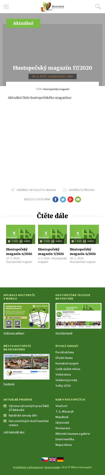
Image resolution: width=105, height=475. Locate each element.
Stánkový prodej (66, 380)
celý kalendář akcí (13, 432)
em (78, 199)
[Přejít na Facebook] (26, 367)
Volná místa (63, 374)
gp (70, 199)
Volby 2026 (63, 385)
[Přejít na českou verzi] (44, 459)
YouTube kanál (63, 333)
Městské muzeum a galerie (72, 433)
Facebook (8, 384)
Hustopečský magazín (56, 89)
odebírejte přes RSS (81, 190)
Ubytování (62, 422)
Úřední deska (64, 358)
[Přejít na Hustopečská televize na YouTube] (78, 316)
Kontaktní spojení (66, 363)
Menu (6, 7)
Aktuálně (23, 23)
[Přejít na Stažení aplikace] (26, 316)
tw (63, 199)
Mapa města (63, 445)
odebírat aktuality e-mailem (36, 190)
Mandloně (62, 417)
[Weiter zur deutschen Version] (60, 459)
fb (55, 199)
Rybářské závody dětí (23, 415)
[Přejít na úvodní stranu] (52, 7)
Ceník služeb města (67, 369)
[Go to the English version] (52, 459)
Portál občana (64, 352)
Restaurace (62, 428)
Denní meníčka (64, 439)
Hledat (98, 6)
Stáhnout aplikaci (13, 333)
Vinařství (61, 406)
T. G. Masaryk (64, 411)
